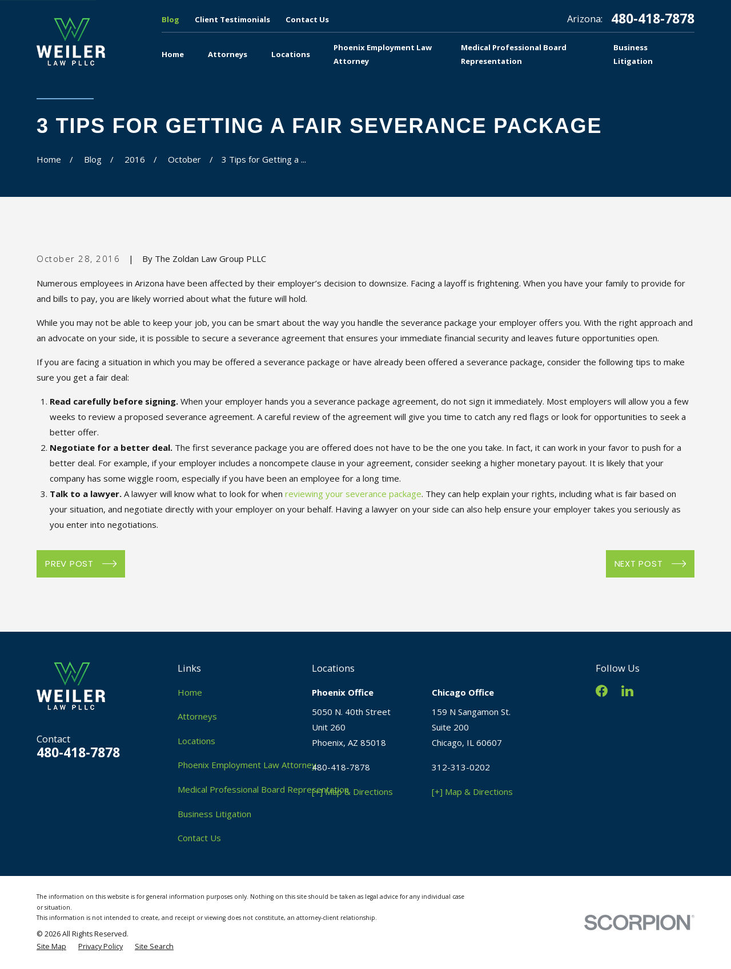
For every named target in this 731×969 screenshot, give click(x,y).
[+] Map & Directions (352, 791)
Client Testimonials (232, 19)
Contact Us (307, 19)
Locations (196, 740)
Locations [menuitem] (290, 54)
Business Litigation (214, 813)
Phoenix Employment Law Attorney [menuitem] (383, 54)
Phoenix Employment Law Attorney (247, 764)
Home (190, 692)
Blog (170, 19)
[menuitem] (51, 947)
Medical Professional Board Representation (263, 789)
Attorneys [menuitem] (227, 54)
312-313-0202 (461, 767)
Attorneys (197, 716)
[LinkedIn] (627, 691)
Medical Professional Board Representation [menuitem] (514, 54)
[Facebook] (602, 691)
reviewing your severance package (353, 493)
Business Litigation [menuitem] (633, 54)
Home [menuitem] (173, 54)
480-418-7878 (652, 19)
